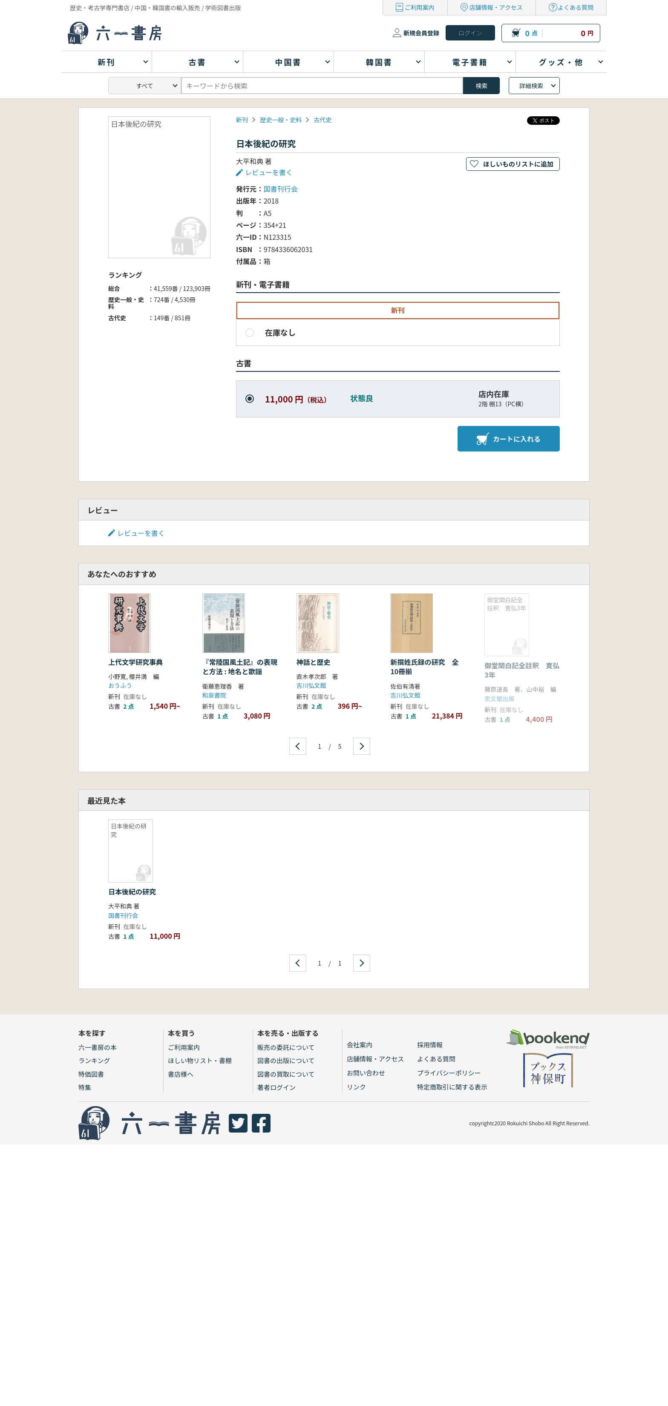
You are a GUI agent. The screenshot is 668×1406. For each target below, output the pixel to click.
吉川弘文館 (311, 685)
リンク (356, 1086)
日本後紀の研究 (132, 891)
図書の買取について (286, 1074)
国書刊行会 (281, 189)
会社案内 (359, 1044)
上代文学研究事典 (135, 662)
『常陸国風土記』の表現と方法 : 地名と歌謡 (239, 666)
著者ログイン (276, 1087)
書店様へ (180, 1074)
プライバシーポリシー (449, 1072)
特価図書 (91, 1074)
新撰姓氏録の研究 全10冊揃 (424, 666)
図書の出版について (286, 1060)
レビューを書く (269, 172)
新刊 (242, 119)
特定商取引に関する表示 (452, 1086)
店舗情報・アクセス (496, 7)
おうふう (120, 685)
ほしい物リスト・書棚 (200, 1060)
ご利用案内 (420, 7)
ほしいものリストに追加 (518, 163)
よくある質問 (575, 7)
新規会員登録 (421, 33)
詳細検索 (531, 85)
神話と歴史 (314, 662)
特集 (84, 1087)
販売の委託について (286, 1047)
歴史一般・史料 (281, 119)
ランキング (94, 1060)
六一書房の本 (97, 1047)
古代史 (322, 119)
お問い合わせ (366, 1072)
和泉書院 (214, 695)
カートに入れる (509, 438)
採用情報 (430, 1044)
